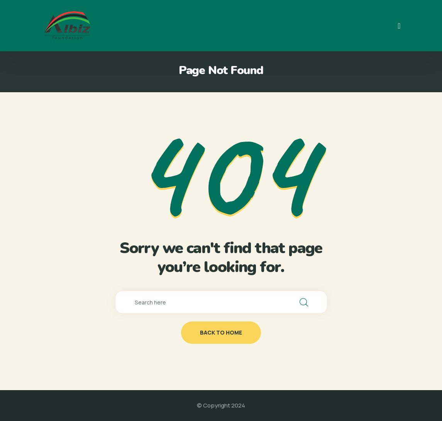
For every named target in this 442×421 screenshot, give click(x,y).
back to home (221, 332)
